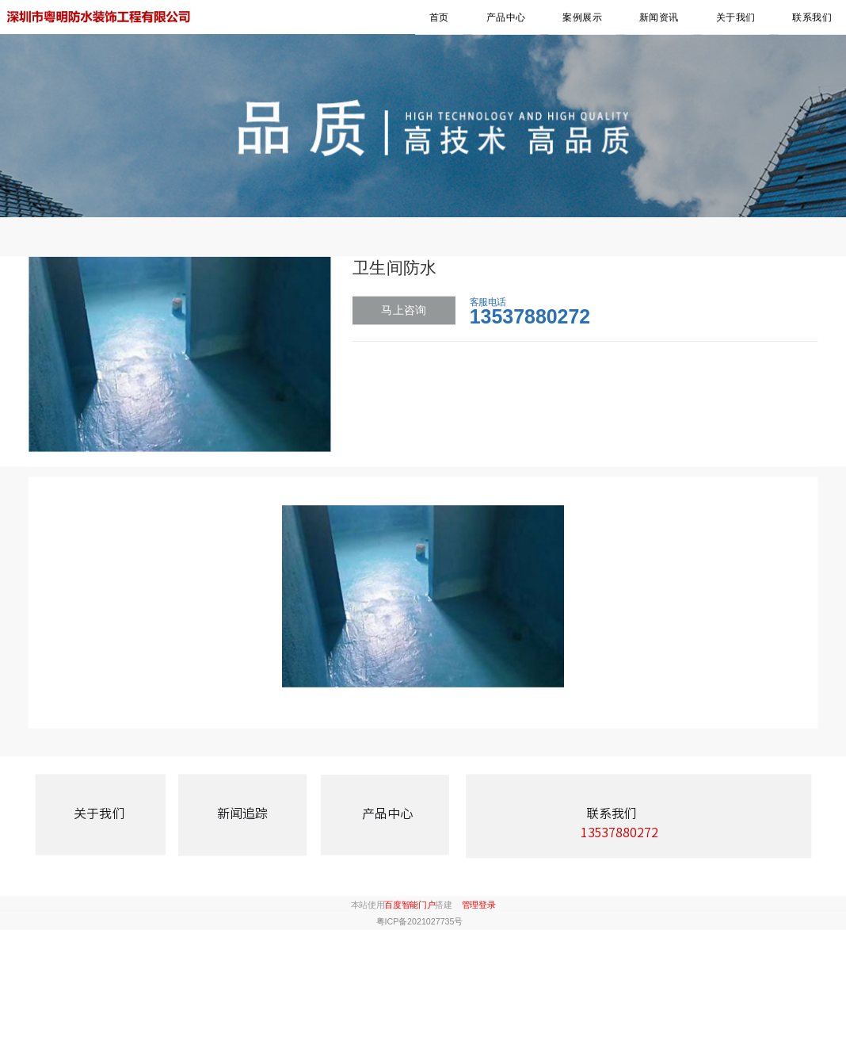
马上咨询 (403, 310)
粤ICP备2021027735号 (419, 921)
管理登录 (479, 904)
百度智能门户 (409, 904)
